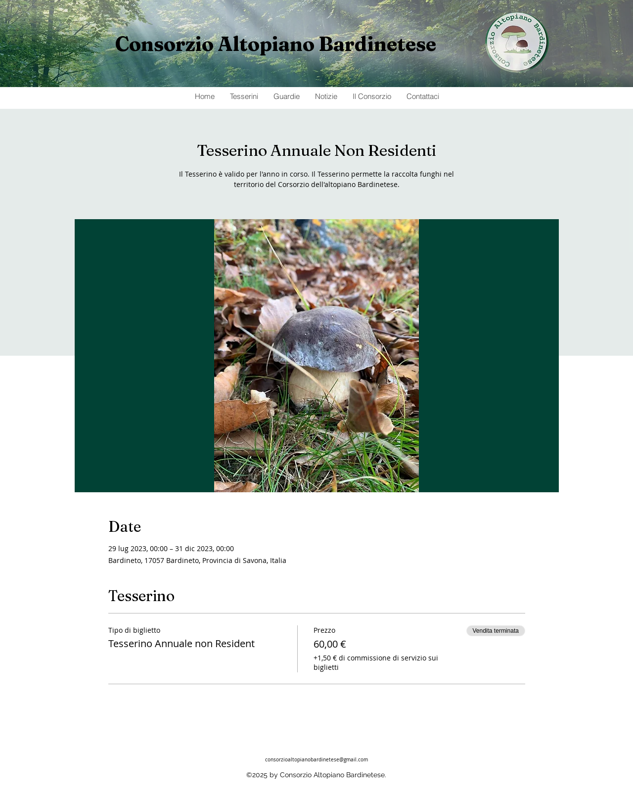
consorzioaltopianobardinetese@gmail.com (316, 759)
